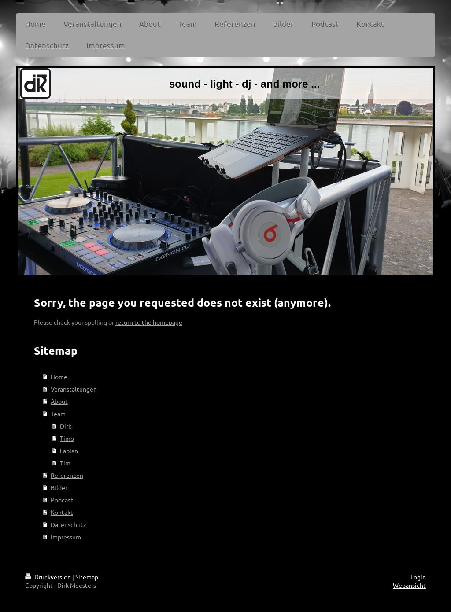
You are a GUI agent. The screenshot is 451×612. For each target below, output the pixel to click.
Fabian (69, 450)
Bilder (59, 487)
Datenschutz (68, 524)
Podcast (62, 500)
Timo (67, 438)
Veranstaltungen (74, 389)
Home (59, 377)
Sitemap (86, 577)
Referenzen (67, 475)
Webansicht (409, 585)
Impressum (66, 537)
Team (58, 414)
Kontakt (62, 512)
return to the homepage (148, 322)
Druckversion (48, 577)
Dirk (65, 426)
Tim (65, 463)
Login (418, 577)
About (59, 401)
